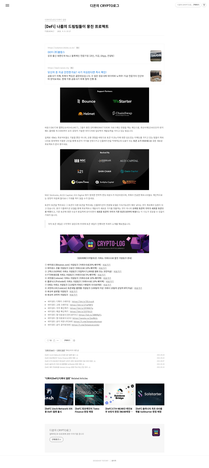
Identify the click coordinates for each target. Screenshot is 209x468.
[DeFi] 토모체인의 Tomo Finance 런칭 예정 (60, 360)
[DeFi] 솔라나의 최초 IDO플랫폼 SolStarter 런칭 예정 (63, 366)
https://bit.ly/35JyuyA (83, 303)
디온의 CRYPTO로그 (104, 5)
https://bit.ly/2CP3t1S (81, 313)
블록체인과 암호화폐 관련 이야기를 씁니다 (67, 436)
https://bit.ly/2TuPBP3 (81, 306)
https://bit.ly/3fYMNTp (81, 310)
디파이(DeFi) (50, 352)
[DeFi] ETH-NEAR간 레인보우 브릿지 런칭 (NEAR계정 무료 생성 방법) (69, 363)
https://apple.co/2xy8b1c (85, 320)
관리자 (114, 462)
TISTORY (105, 462)
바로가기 (107, 266)
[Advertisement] (104, 63)
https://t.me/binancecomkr (85, 326)
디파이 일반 (61, 352)
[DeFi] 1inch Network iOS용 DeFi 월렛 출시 (60, 357)
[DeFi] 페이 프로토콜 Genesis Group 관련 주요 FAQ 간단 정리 (66, 369)
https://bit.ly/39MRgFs (90, 316)
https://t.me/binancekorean (88, 323)
